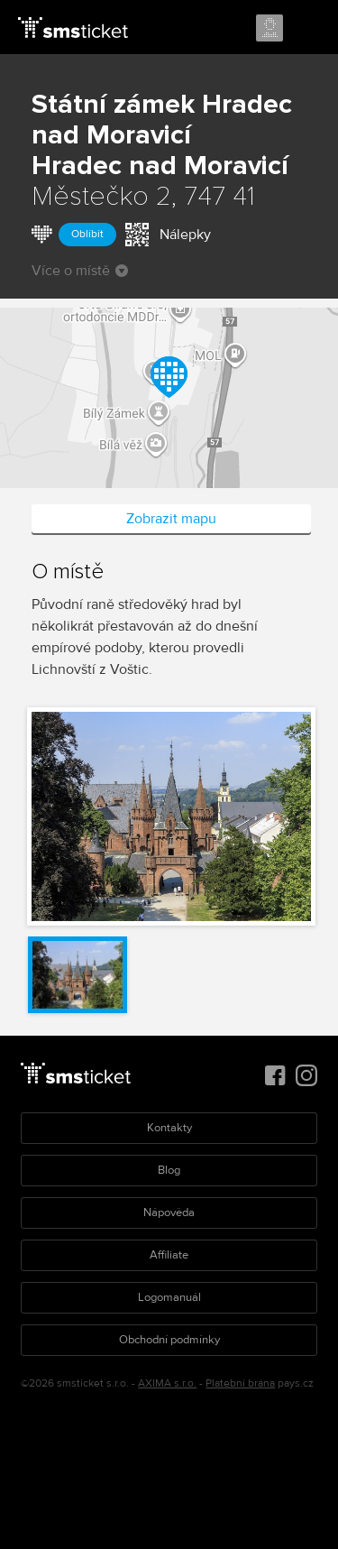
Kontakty (169, 1127)
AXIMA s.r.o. (167, 1383)
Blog (169, 1170)
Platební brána (240, 1383)
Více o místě (80, 271)
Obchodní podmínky (169, 1339)
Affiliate (169, 1255)
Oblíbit (87, 234)
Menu (308, 29)
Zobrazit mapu (171, 519)
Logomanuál (169, 1297)
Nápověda (169, 1212)
